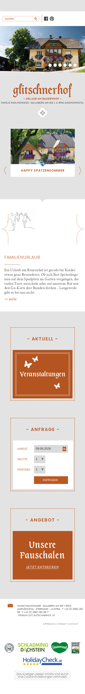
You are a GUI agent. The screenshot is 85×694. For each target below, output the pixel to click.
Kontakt (61, 5)
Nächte (22, 459)
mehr (13, 299)
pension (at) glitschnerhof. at (36, 615)
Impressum (49, 624)
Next (80, 229)
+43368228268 (79, 5)
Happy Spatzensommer (43, 170)
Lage (70, 5)
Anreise (22, 449)
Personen (23, 469)
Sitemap (61, 624)
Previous (4, 229)
